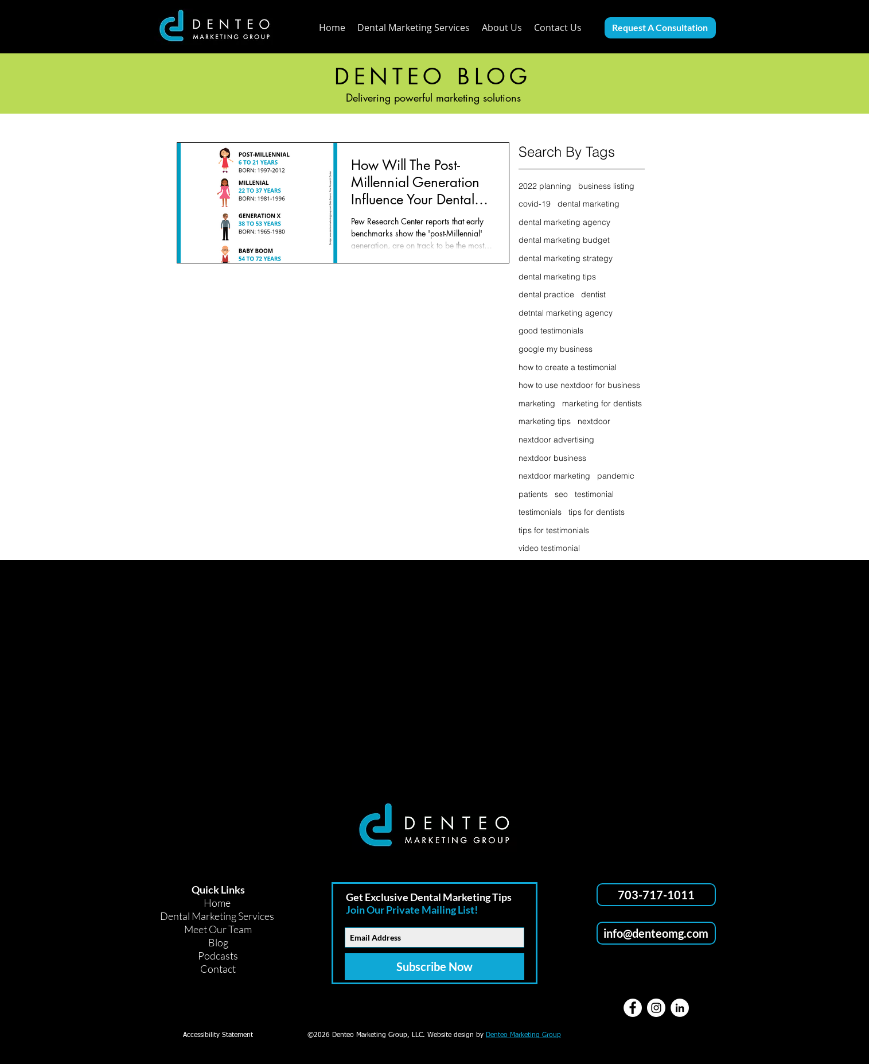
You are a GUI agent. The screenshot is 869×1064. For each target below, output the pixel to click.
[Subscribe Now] (434, 966)
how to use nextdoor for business (579, 385)
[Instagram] (656, 1008)
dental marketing (588, 204)
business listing (606, 186)
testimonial (594, 494)
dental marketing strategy (566, 258)
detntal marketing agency (566, 313)
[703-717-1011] (656, 894)
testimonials (540, 512)
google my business (556, 349)
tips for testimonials (554, 530)
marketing (537, 403)
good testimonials (551, 330)
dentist (593, 294)
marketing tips (545, 421)
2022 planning (545, 186)
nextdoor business (552, 458)
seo (561, 494)
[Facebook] (633, 1008)
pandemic (615, 476)
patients (533, 494)
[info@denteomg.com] (656, 933)
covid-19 (535, 204)
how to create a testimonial (568, 367)
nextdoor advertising (556, 439)
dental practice (546, 294)
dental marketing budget (564, 240)
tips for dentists (596, 512)
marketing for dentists (602, 403)
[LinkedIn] (680, 1008)
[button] (502, 27)
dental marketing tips (557, 276)
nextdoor (594, 421)
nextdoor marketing (554, 476)
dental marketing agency (564, 222)
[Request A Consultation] (660, 27)
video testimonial (549, 548)
